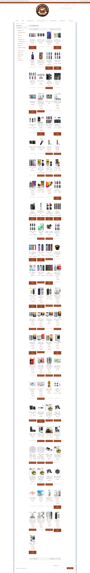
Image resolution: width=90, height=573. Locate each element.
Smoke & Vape (53, 20)
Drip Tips (20, 52)
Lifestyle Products (42, 20)
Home (17, 20)
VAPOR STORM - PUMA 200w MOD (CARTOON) (41, 61)
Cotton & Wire (21, 50)
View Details (32, 47)
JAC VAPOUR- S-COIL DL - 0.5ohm (40, 390)
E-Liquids (70, 20)
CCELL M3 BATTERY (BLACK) (49, 148)
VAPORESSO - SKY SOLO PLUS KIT (40, 212)
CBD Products (30, 20)
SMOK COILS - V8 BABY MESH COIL (41, 343)
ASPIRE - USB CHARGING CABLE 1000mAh (57, 413)
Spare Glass (21, 43)
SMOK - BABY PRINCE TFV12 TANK (49, 390)
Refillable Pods (22, 39)
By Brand (20, 60)
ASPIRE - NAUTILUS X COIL (57, 521)
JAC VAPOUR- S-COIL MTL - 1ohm (32, 390)
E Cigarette (62, 20)
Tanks (20, 35)
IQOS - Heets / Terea (21, 55)
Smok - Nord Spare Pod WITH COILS (49, 455)
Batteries (20, 45)
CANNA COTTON (49, 101)
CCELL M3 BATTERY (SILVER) (57, 148)
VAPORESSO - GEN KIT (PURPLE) (33, 61)
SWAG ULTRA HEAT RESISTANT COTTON (57, 253)
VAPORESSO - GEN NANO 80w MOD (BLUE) (49, 41)
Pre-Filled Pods (22, 41)
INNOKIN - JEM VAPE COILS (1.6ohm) (57, 297)
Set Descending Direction (39, 29)
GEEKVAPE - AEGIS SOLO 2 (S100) (57, 233)
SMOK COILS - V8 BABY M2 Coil (49, 343)
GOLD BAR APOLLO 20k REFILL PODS (49, 168)
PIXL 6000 (49, 189)
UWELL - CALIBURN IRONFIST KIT (32, 212)
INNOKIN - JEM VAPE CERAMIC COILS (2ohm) (41, 102)
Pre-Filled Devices (21, 33)
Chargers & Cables (21, 48)
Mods (19, 58)
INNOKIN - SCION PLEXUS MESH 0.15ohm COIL (32, 521)
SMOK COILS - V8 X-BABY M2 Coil (49, 320)
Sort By (31, 29)
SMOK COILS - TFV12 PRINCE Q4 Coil (32, 367)
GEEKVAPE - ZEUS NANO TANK (49, 61)
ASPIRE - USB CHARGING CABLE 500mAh (49, 477)
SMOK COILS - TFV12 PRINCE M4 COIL (49, 367)
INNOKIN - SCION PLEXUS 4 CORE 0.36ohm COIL (40, 521)
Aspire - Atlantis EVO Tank (57, 390)
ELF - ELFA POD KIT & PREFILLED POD (32, 253)
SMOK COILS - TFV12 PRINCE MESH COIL (41, 367)
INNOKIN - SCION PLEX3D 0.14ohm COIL (57, 102)
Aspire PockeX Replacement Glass (40, 413)
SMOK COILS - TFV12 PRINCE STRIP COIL (57, 274)
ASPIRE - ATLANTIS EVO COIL (41, 297)
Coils (20, 37)
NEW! (23, 20)
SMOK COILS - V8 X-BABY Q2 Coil (41, 320)
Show (56, 29)
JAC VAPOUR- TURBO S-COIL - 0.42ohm (57, 367)
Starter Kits (21, 30)
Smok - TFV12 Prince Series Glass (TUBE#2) (32, 455)
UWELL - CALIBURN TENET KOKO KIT (49, 212)
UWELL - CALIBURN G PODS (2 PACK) (49, 82)
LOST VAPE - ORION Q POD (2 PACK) (57, 435)
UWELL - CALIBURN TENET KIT (57, 212)
